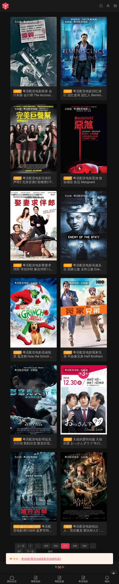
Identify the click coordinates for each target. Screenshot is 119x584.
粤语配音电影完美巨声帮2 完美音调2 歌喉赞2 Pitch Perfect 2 (33, 181)
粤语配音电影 (31, 21)
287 (19, 553)
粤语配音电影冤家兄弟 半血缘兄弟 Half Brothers (83, 355)
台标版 (68, 21)
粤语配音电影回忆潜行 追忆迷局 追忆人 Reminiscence (83, 93)
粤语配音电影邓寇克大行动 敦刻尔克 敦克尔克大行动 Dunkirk (33, 442)
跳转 (50, 553)
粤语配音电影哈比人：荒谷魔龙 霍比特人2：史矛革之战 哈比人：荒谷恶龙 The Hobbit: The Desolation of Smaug (82, 530)
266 (56, 547)
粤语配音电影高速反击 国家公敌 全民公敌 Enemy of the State (82, 268)
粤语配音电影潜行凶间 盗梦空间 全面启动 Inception (33, 530)
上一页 (20, 547)
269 (84, 547)
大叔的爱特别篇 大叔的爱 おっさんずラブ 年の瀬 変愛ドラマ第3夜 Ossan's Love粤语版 (83, 442)
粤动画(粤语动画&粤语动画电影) (41, 558)
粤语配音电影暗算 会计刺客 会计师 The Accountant (32, 93)
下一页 (30, 553)
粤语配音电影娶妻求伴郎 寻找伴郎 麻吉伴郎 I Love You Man (33, 268)
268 (75, 547)
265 (46, 547)
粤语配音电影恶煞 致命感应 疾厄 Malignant (82, 180)
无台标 (18, 21)
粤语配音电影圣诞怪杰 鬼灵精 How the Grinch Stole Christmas (33, 355)
